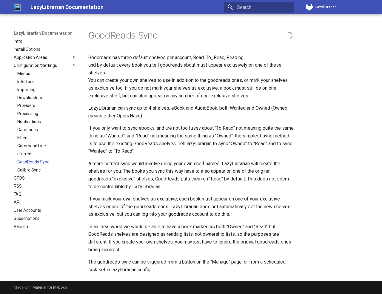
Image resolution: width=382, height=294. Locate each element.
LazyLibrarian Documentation (43, 33)
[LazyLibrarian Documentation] (17, 7)
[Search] (259, 7)
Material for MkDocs (50, 287)
